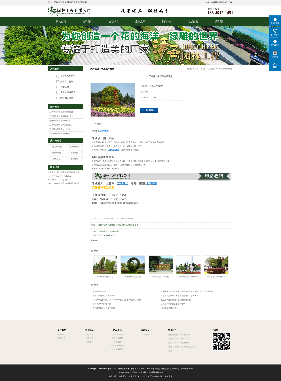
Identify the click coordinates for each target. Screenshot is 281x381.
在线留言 (193, 21)
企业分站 (209, 2)
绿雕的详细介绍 (99, 291)
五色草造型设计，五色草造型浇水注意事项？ (179, 296)
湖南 (166, 376)
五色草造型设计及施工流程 (104, 308)
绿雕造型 (74, 153)
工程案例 (145, 334)
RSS (225, 2)
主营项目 (114, 21)
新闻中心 (167, 21)
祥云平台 (133, 372)
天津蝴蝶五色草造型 (105, 277)
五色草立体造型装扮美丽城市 (61, 112)
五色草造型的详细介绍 (102, 304)
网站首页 (61, 21)
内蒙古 (157, 376)
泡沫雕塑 (74, 159)
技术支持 (89, 342)
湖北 (162, 376)
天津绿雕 (64, 87)
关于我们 (87, 21)
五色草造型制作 (131, 225)
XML (230, 2)
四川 (147, 376)
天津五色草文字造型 (160, 277)
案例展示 (140, 21)
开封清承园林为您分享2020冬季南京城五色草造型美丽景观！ (118, 300)
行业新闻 (89, 338)
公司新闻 (89, 334)
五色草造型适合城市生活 (59, 129)
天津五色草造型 (67, 76)
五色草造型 (56, 153)
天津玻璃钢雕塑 (67, 92)
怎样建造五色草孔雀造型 (59, 120)
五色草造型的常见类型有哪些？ (174, 304)
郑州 (143, 376)
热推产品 (112, 376)
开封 (135, 376)
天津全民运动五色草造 (188, 277)
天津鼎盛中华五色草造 (216, 277)
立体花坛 (56, 159)
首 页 (203, 69)
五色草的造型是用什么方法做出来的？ (176, 300)
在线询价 (149, 110)
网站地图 (218, 2)
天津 (152, 376)
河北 (139, 376)
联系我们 (219, 21)
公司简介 (61, 334)
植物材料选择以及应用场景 (104, 296)
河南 (131, 376)
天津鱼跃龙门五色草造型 (108, 231)
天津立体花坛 (66, 81)
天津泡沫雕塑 (66, 98)
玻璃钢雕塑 (74, 147)
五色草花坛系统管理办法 (59, 133)
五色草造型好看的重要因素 (60, 125)
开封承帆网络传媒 (155, 372)
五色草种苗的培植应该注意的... (62, 116)
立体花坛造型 (56, 147)
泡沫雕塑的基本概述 (169, 308)
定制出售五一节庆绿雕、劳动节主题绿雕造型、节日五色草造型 (187, 291)
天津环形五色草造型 (106, 235)
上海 (170, 376)
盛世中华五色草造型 (106, 225)
